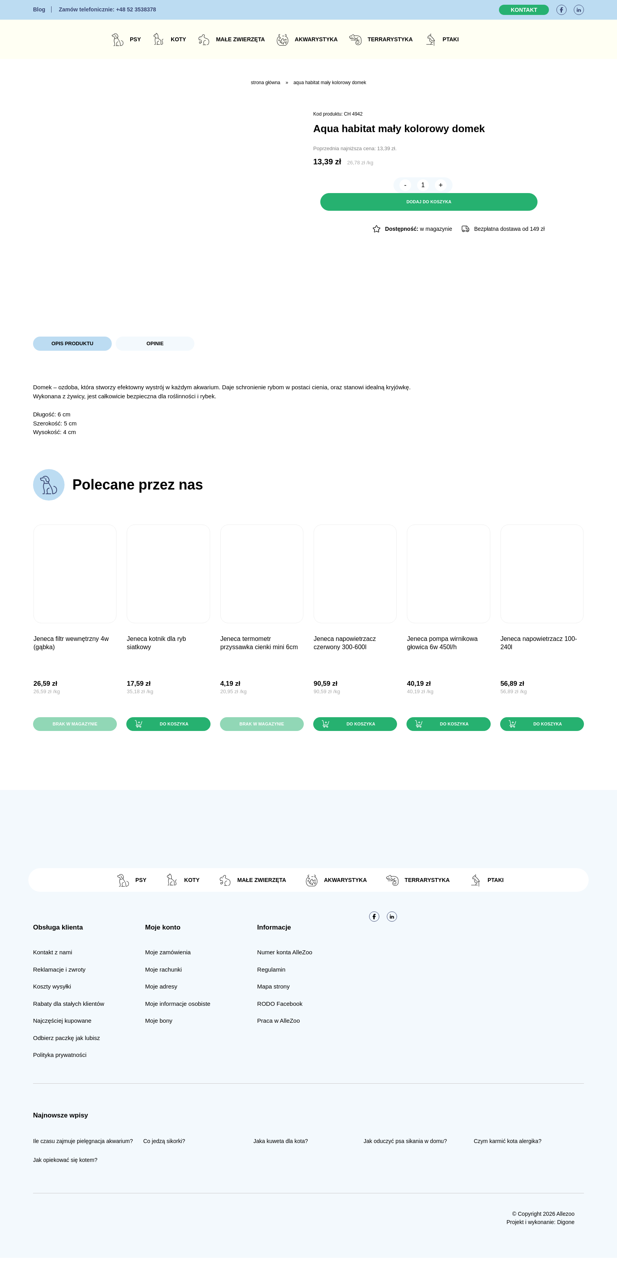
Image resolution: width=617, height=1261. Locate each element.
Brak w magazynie (75, 726)
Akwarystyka (316, 39)
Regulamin (271, 972)
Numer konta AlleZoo (284, 955)
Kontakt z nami (52, 955)
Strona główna (266, 82)
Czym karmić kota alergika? (507, 1144)
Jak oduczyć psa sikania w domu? (405, 1144)
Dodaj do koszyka (464, 187)
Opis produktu (72, 344)
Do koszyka (173, 726)
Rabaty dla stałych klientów (68, 1006)
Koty (178, 39)
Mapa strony (273, 989)
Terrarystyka (390, 39)
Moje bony (158, 1023)
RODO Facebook (280, 1006)
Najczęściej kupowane (62, 1023)
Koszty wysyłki (52, 989)
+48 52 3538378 (107, 9)
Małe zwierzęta (240, 39)
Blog (39, 9)
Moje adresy (161, 989)
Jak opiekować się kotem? (65, 1163)
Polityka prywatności (60, 1058)
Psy (135, 39)
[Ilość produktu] (343, 187)
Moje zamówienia (168, 955)
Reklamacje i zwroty (59, 972)
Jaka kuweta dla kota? (280, 1144)
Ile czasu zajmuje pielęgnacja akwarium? (83, 1144)
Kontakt (524, 10)
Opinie (155, 344)
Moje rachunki (163, 972)
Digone (566, 1225)
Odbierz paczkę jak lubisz (66, 1041)
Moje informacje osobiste (178, 1006)
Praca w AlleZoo (278, 1023)
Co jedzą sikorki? (164, 1144)
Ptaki (451, 39)
